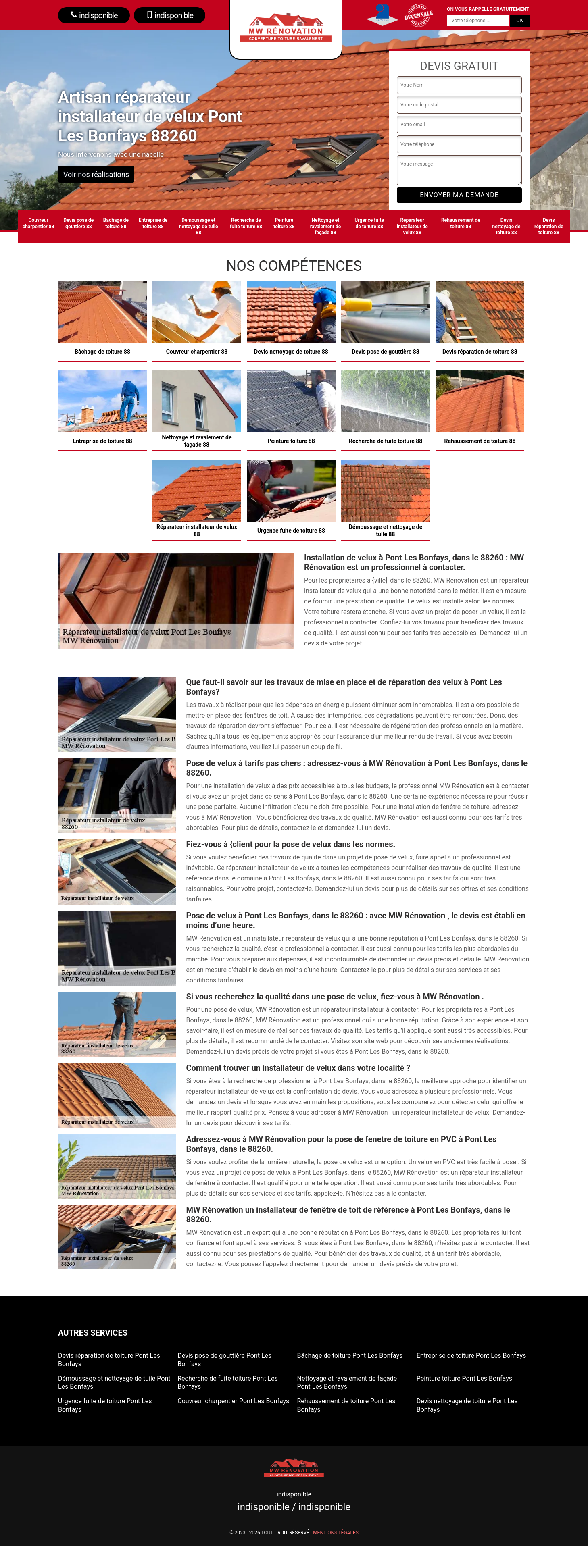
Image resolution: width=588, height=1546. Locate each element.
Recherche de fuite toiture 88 (246, 223)
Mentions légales (336, 1533)
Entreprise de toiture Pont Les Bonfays (471, 1355)
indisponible (94, 15)
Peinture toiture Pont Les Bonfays (464, 1378)
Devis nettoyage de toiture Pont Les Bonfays (467, 1405)
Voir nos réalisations (96, 174)
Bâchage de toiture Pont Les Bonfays (350, 1355)
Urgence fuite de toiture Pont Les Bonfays (105, 1405)
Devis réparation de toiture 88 (548, 226)
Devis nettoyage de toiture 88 (506, 226)
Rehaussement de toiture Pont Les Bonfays (346, 1405)
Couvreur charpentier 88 (38, 223)
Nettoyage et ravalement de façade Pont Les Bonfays (347, 1383)
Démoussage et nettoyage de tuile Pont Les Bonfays (114, 1383)
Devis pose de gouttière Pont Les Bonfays (224, 1360)
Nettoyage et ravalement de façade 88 (325, 226)
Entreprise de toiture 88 (153, 223)
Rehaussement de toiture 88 (460, 223)
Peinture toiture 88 (283, 223)
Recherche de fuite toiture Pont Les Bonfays (227, 1383)
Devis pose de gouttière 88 (78, 223)
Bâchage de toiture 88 (116, 223)
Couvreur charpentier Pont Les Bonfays (233, 1401)
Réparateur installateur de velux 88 (412, 226)
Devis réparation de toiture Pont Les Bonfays (109, 1360)
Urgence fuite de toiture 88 (369, 223)
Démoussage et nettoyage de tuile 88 (198, 226)
